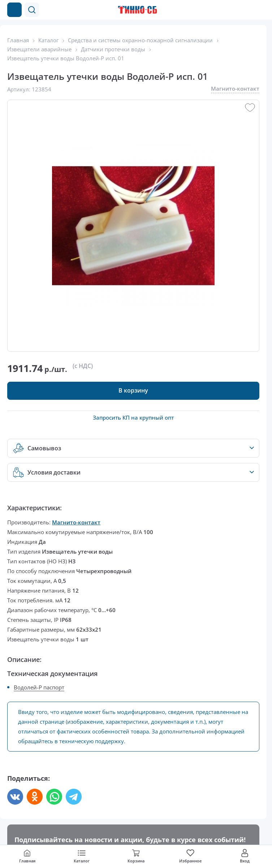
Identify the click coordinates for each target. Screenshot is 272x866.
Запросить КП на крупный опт (133, 417)
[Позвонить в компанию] (246, 10)
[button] (32, 10)
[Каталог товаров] (14, 10)
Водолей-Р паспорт (39, 687)
